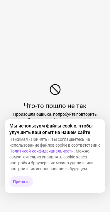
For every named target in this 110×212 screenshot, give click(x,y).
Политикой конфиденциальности (41, 151)
